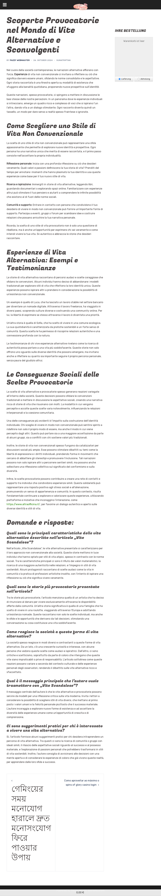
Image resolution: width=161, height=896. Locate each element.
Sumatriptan (63, 60)
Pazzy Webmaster (20, 60)
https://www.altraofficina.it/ (23, 504)
